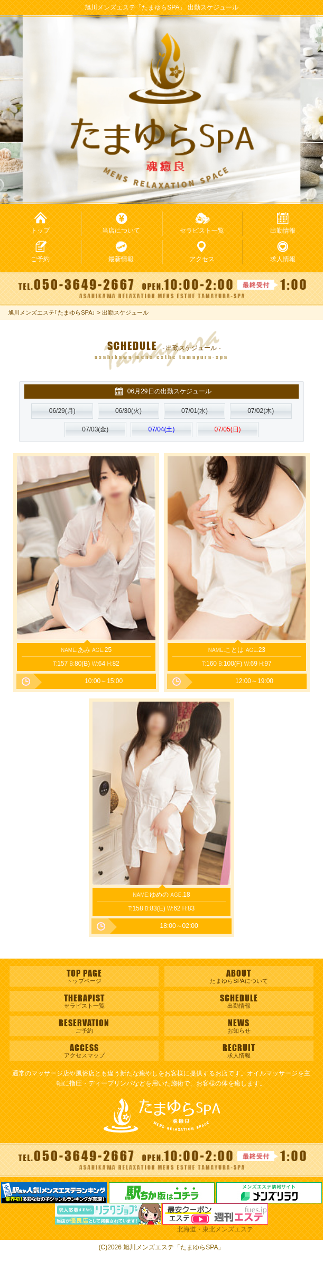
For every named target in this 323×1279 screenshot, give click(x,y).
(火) (128, 411)
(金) (95, 429)
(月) (62, 411)
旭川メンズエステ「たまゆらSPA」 (173, 1247)
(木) (260, 411)
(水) (194, 411)
